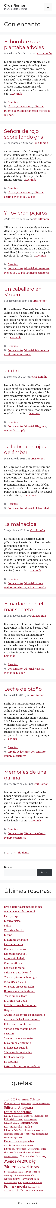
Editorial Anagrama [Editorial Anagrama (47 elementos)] (18, 1112)
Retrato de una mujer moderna (22, 1066)
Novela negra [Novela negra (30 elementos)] (12, 1178)
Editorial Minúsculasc (36, 268)
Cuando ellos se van (15, 949)
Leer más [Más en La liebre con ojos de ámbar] (30, 495)
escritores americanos (17, 354)
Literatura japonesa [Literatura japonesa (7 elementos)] (11, 1157)
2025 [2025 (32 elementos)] (14, 1099)
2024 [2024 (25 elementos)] (7, 1099)
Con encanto (24, 106)
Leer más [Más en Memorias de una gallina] (35, 820)
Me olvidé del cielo (15, 982)
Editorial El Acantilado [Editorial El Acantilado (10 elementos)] (13, 1116)
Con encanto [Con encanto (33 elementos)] (12, 1103)
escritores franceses (26, 110)
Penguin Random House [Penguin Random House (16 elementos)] (30, 1182)
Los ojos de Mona (14, 967)
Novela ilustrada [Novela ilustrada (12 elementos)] (26, 1175)
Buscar (8, 867)
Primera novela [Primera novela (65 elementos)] (15, 1186)
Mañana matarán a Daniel (19, 911)
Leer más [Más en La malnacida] (35, 570)
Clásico (12, 106)
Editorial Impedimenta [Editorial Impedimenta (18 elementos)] (36, 1116)
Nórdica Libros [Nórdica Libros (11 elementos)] (10, 1182)
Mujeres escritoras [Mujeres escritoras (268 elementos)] (21, 1166)
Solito (7, 925)
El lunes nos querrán (16, 1047)
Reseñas (13, 102)
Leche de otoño (23, 689)
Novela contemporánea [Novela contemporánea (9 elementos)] (13, 1172)
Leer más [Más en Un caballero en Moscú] (15, 337)
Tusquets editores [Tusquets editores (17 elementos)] (35, 1190)
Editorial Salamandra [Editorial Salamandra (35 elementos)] (18, 1126)
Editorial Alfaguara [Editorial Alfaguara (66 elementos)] (18, 1108)
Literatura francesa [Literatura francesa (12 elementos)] (13, 1152)
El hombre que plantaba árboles (24, 44)
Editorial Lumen (33, 583)
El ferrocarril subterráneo (19, 1024)
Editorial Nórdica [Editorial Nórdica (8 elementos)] (30, 1120)
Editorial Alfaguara (35, 426)
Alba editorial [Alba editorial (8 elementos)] (23, 1100)
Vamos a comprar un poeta (20, 1028)
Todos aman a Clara (15, 996)
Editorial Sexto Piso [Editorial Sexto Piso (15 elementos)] (36, 1130)
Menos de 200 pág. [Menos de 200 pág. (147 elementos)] (20, 1161)
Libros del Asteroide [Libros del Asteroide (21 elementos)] (15, 1148)
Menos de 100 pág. (15, 672)
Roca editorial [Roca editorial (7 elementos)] (9, 1191)
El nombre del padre (16, 939)
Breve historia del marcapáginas (23, 906)
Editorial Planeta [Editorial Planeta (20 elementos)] (29, 1122)
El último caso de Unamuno (20, 1005)
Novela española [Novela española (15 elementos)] (32, 1172)
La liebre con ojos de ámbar (25, 449)
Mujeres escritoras (38, 272)
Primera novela (36, 587)
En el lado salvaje (14, 1057)
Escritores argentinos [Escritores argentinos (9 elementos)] (13, 1137)
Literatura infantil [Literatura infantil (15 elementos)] (31, 1152)
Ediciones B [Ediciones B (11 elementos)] (26, 1104)
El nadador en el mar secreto (23, 606)
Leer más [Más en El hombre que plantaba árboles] (16, 93)
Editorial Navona (34, 668)
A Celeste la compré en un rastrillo (24, 1014)
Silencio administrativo (18, 1052)
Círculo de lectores (19, 751)
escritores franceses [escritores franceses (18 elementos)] (15, 1145)
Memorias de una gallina (25, 775)
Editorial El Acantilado (37, 508)
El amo (8, 935)
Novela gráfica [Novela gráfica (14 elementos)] (11, 1175)
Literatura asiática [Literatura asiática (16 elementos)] (37, 1149)
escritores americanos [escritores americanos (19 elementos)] (36, 1133)
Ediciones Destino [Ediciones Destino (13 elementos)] (41, 1104)
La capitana (11, 1061)
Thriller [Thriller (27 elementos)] (20, 1190)
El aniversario (12, 920)
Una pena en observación (19, 986)
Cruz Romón (15, 5)
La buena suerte (13, 944)
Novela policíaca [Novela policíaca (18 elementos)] (30, 1179)
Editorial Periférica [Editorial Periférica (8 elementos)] (11, 1123)
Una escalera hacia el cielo (19, 991)
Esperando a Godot (15, 953)
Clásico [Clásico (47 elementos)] (35, 1099)
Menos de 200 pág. (25, 196)
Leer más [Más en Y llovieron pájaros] (40, 255)
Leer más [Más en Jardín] (34, 413)
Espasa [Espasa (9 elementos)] (30, 1145)
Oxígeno (9, 1010)
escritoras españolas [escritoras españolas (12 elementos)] (13, 1134)
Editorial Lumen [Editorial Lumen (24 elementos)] (13, 1119)
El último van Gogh (15, 1000)
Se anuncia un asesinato (18, 1038)
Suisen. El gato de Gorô (17, 972)
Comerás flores (13, 963)
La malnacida (20, 524)
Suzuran (9, 1033)
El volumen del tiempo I (18, 1043)
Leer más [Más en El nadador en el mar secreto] (9, 655)
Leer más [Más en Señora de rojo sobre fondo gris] (30, 179)
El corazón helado (14, 958)
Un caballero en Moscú (23, 292)
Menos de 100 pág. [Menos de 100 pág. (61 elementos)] (33, 1156)
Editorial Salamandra (36, 350)
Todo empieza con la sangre (20, 977)
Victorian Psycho (14, 930)
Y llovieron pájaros (25, 213)
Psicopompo (11, 916)
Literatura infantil (34, 833)
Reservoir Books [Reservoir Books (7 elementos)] (34, 1187)
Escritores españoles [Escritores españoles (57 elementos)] (19, 1141)
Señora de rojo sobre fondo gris (23, 134)
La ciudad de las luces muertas (22, 1019)
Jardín (11, 371)
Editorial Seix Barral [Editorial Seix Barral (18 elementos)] (15, 1130)
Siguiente (25, 852)
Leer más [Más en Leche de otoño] (12, 738)
